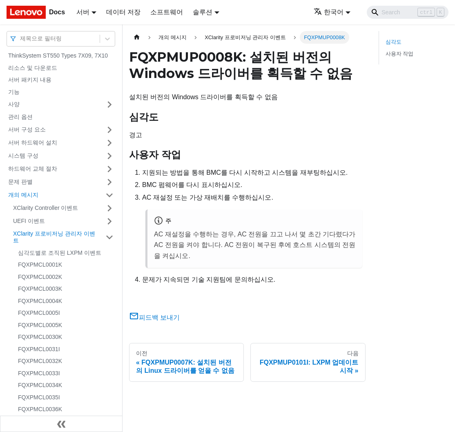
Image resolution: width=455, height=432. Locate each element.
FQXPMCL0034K (40, 385)
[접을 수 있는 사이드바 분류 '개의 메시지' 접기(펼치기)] (109, 195)
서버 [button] (82, 12)
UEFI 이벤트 (29, 221)
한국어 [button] (328, 12)
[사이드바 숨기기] (61, 424)
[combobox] (21, 38)
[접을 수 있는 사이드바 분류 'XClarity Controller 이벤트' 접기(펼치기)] (109, 208)
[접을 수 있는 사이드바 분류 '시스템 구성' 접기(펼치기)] (109, 156)
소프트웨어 (166, 12)
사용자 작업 (400, 54)
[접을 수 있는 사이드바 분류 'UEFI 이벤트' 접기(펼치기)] (109, 221)
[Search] (407, 12)
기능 (14, 92)
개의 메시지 (23, 195)
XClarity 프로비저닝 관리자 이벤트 (54, 237)
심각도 (393, 42)
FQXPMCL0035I (39, 397)
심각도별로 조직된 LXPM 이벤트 (59, 252)
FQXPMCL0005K (40, 325)
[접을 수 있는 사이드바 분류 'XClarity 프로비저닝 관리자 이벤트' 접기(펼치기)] (109, 237)
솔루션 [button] (202, 12)
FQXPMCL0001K (40, 264)
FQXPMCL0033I (39, 373)
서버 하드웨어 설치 (32, 142)
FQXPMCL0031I (39, 349)
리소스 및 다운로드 (32, 68)
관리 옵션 (20, 117)
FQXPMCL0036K (40, 409)
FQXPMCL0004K (40, 301)
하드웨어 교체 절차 (32, 168)
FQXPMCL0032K (40, 361)
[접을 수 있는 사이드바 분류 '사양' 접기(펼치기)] (109, 104)
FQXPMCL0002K (40, 277)
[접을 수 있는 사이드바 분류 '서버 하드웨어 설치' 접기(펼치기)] (109, 142)
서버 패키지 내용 (29, 79)
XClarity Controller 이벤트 (45, 208)
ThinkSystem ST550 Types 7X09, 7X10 (58, 55)
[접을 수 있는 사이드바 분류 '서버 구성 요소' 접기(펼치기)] (109, 129)
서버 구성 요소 (27, 129)
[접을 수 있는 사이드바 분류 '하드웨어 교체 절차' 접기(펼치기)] (109, 169)
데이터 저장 (123, 12)
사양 (14, 104)
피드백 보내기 (154, 317)
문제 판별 (20, 181)
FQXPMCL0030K (40, 337)
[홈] (137, 37)
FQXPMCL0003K (40, 288)
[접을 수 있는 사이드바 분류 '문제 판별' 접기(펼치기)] (109, 182)
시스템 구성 (23, 155)
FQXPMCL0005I (39, 313)
